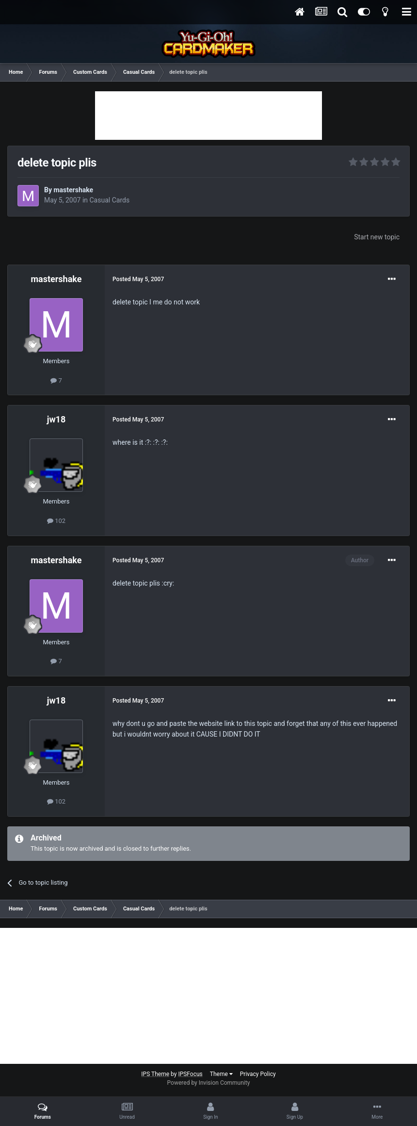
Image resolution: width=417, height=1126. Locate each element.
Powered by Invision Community (208, 1082)
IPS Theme (155, 1074)
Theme (221, 1074)
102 (56, 520)
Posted (138, 279)
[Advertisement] (208, 115)
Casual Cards (110, 200)
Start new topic (377, 237)
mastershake (73, 190)
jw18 (56, 419)
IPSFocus (190, 1074)
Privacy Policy (258, 1074)
